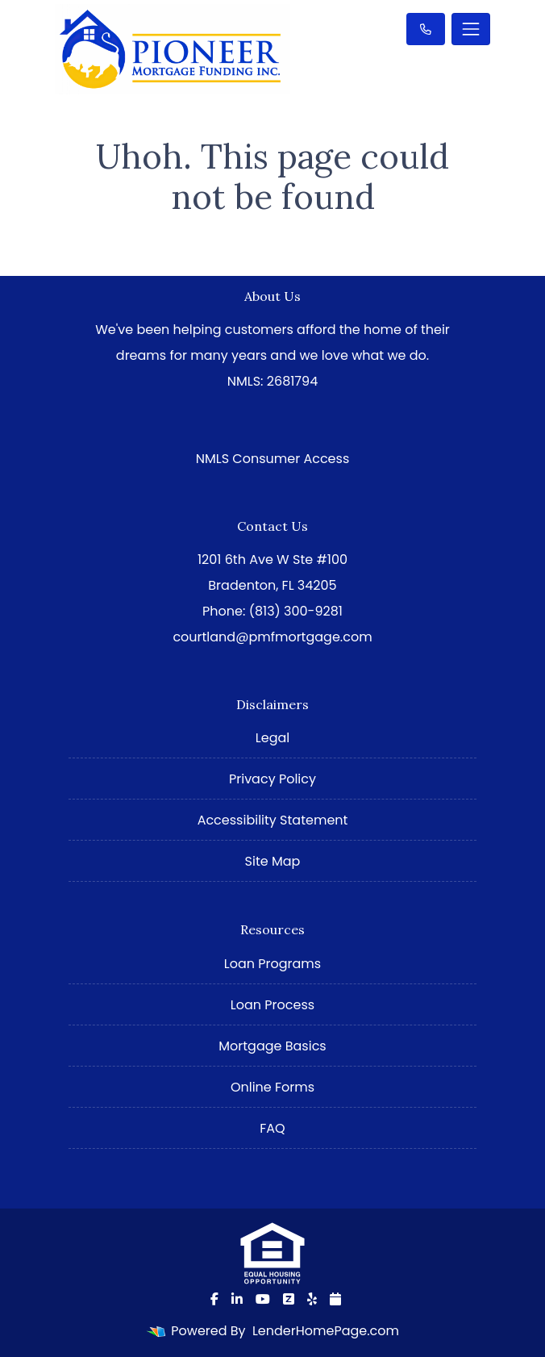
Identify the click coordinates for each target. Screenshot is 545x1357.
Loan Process (272, 1005)
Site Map (273, 861)
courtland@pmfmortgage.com (272, 637)
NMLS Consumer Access (273, 458)
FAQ (272, 1128)
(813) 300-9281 (296, 611)
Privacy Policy (272, 779)
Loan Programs (272, 963)
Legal (272, 738)
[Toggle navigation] (470, 29)
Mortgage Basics (272, 1046)
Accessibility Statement (273, 820)
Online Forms (272, 1087)
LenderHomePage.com (325, 1331)
